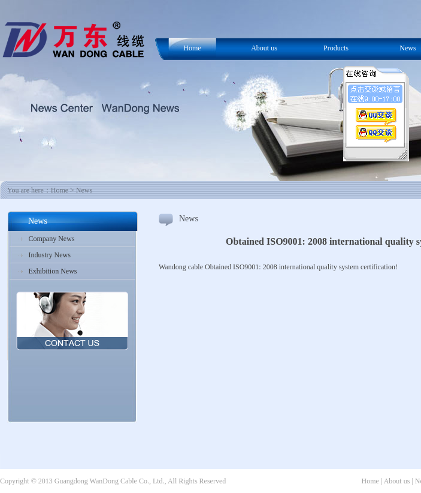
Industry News (50, 255)
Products (336, 48)
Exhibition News (53, 271)
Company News (52, 239)
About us (264, 48)
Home (192, 48)
